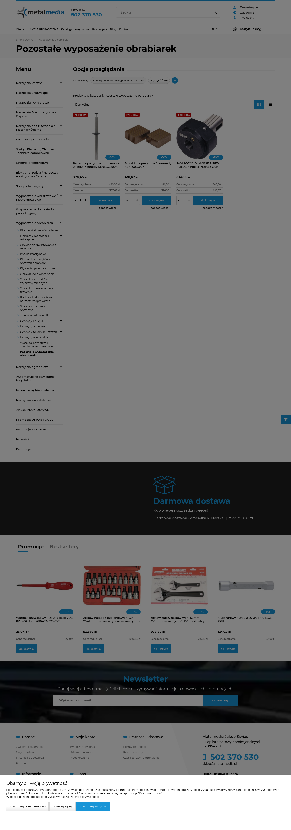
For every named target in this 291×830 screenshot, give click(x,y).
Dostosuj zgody (62, 806)
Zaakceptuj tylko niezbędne (27, 806)
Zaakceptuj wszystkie (93, 806)
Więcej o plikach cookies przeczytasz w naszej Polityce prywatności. (52, 797)
